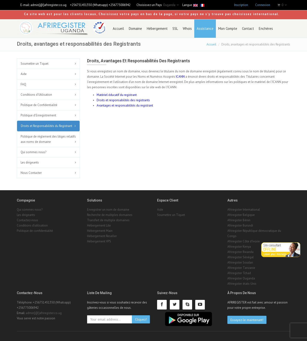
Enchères (266, 28)
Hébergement (157, 28)
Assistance (205, 28)
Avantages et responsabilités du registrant (125, 105)
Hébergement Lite (99, 225)
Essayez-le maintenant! (246, 320)
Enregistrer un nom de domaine (108, 210)
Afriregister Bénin (238, 220)
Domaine (135, 28)
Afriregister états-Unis (241, 284)
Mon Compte (227, 28)
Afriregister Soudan (240, 262)
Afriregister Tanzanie (241, 268)
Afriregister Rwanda (240, 252)
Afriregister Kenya (239, 247)
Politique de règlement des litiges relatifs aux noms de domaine (48, 139)
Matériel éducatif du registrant (117, 95)
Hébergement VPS (99, 241)
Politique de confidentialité (35, 231)
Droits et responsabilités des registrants (123, 100)
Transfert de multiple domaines (108, 220)
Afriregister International (243, 210)
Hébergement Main (99, 231)
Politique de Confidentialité (39, 105)
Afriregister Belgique (241, 215)
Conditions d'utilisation (32, 225)
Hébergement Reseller (102, 236)
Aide (24, 74)
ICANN (180, 77)
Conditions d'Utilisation (36, 95)
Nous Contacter (31, 173)
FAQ (23, 84)
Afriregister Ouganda (241, 278)
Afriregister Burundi (240, 225)
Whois (187, 28)
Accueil (118, 28)
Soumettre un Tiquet (34, 64)
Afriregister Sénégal (240, 257)
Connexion (262, 5)
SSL (175, 28)
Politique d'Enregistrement (38, 115)
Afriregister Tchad (239, 273)
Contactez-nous (27, 220)
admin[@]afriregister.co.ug (48, 5)
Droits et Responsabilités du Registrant (46, 126)
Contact (248, 28)
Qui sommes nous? (33, 152)
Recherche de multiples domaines (109, 215)
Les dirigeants (30, 162)
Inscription (241, 5)
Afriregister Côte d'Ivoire (243, 241)
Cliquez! (141, 319)
